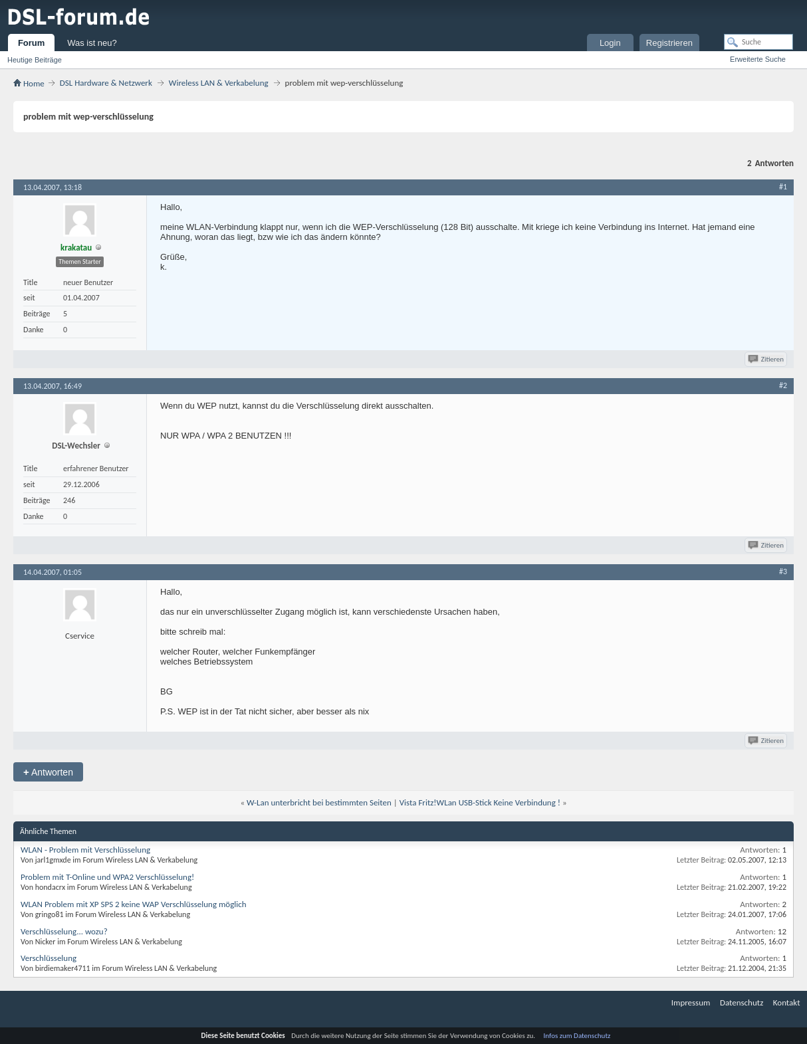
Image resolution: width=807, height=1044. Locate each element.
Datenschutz (741, 1002)
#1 (783, 186)
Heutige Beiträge (34, 60)
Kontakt (786, 1002)
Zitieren (767, 359)
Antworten (48, 772)
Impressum (691, 1002)
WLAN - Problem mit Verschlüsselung (85, 850)
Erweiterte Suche (758, 59)
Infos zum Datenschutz (577, 1035)
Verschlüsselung (48, 958)
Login (610, 43)
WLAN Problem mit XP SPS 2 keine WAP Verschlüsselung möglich (134, 904)
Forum (31, 43)
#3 (783, 571)
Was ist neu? (92, 43)
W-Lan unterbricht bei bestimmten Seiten (319, 802)
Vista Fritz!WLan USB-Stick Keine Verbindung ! (480, 802)
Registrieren (669, 43)
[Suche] (758, 42)
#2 (783, 385)
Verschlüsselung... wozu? (64, 931)
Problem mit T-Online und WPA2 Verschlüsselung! (107, 877)
